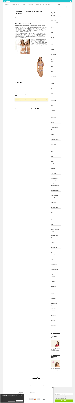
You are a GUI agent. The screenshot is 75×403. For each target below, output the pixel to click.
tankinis (52, 66)
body (51, 88)
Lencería (52, 242)
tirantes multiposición (54, 22)
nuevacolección (53, 286)
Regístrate (17, 99)
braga (52, 44)
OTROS (43, 4)
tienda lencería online (54, 204)
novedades (52, 115)
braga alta (52, 83)
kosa (51, 219)
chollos (52, 259)
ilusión (52, 221)
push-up (52, 27)
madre (52, 212)
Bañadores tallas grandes (55, 229)
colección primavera (54, 51)
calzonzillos (53, 153)
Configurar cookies (4, 400)
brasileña (52, 119)
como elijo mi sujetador (55, 190)
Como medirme (53, 197)
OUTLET (46, 4)
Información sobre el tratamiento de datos (60, 398)
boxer (52, 156)
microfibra (52, 161)
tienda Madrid (53, 90)
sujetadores (53, 56)
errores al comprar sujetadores (56, 257)
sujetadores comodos (54, 269)
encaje (52, 151)
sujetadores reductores (55, 139)
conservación (53, 110)
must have (52, 136)
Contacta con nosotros (31, 391)
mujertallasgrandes (54, 303)
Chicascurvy (53, 288)
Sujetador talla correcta (55, 185)
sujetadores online (54, 209)
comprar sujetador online (55, 254)
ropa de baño (53, 59)
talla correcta (53, 291)
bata (51, 132)
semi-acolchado (53, 76)
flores (52, 283)
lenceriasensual (53, 298)
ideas (52, 217)
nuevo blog (53, 17)
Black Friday (53, 163)
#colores (52, 293)
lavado (52, 105)
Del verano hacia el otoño (54, 337)
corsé (52, 32)
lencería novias (53, 20)
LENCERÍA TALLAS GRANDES (36, 4)
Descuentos (53, 168)
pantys (52, 274)
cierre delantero (53, 100)
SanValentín (53, 276)
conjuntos (52, 134)
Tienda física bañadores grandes (55, 232)
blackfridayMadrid (54, 175)
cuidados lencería (54, 112)
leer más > (59, 352)
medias (52, 271)
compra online (53, 202)
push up (52, 68)
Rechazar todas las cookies (11, 400)
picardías (52, 49)
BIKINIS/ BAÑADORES (7, 4)
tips (51, 124)
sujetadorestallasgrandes (55, 180)
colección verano (53, 117)
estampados (53, 281)
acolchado (52, 73)
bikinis (52, 61)
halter (52, 93)
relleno (52, 71)
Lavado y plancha (31, 390)
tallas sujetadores (54, 266)
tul (51, 149)
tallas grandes (53, 15)
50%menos (53, 320)
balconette (52, 34)
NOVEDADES (23, 4)
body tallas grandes (54, 200)
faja (51, 85)
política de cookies (4, 399)
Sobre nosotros (31, 392)
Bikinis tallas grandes (54, 235)
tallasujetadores (53, 226)
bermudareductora (54, 247)
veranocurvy (53, 310)
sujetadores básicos (54, 141)
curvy (52, 224)
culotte (52, 42)
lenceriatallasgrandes (54, 178)
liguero (52, 39)
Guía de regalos (53, 173)
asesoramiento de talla (54, 195)
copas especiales (53, 54)
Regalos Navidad (53, 170)
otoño (52, 327)
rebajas (52, 237)
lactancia (52, 98)
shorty (52, 102)
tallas (52, 129)
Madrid (52, 252)
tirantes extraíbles (54, 25)
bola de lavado (53, 107)
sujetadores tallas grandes (55, 264)
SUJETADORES (14, 4)
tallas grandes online (54, 207)
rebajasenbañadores (54, 322)
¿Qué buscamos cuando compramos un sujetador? (55, 356)
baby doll (52, 37)
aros (51, 249)
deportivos (52, 95)
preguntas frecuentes (54, 127)
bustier (52, 146)
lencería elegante (54, 144)
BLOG (49, 4)
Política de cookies (44, 390)
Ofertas (52, 166)
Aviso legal (43, 386)
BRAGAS (19, 4)
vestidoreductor (53, 308)
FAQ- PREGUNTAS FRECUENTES (31, 386)
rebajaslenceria (53, 315)
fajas (51, 305)
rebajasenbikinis (53, 325)
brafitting (52, 183)
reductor (52, 78)
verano (52, 240)
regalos (52, 214)
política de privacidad (67, 396)
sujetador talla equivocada (55, 187)
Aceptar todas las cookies (19, 400)
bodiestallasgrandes (54, 300)
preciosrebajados (54, 317)
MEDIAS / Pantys (29, 4)
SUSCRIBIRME (63, 400)
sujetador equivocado (54, 192)
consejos (52, 122)
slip (51, 158)
